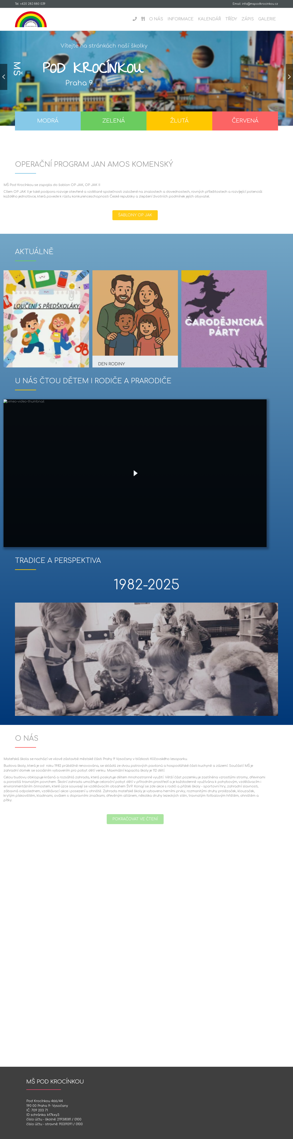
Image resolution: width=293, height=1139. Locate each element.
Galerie (267, 19)
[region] (146, 86)
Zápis (248, 19)
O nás (156, 19)
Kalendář (209, 19)
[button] (3, 80)
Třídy (231, 19)
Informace (180, 19)
